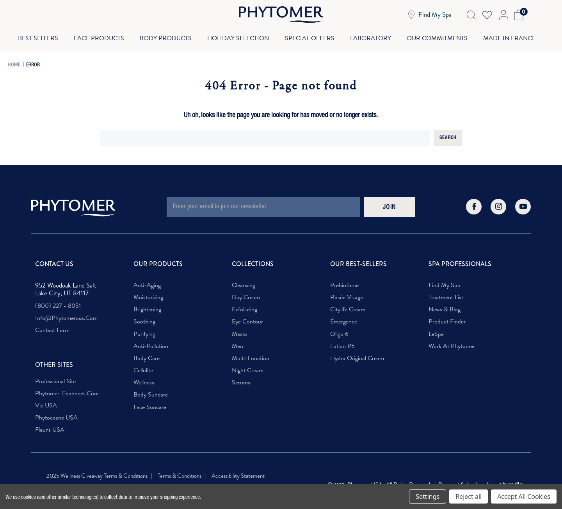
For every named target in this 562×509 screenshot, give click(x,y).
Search (447, 133)
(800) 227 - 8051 (58, 301)
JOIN (389, 203)
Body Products (164, 36)
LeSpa (436, 329)
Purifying (144, 329)
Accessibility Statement (238, 471)
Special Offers (310, 36)
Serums (241, 378)
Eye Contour (247, 317)
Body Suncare (150, 390)
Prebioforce (344, 280)
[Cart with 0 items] (517, 14)
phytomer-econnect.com (67, 389)
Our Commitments (439, 36)
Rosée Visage (346, 292)
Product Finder (447, 317)
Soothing (144, 317)
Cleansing (243, 280)
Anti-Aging (147, 280)
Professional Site (55, 376)
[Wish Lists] (487, 14)
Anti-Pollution (150, 341)
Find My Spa (444, 280)
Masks (239, 329)
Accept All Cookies (523, 496)
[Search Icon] (471, 15)
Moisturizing (148, 292)
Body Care (146, 353)
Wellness (143, 378)
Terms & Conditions (179, 471)
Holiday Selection (238, 36)
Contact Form (52, 325)
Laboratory (371, 36)
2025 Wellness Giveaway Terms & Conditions (97, 471)
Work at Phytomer (452, 341)
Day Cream (246, 292)
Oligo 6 (339, 329)
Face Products (97, 36)
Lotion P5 (342, 341)
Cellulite (143, 366)
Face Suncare (149, 402)
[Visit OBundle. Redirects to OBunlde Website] (511, 480)
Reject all (468, 496)
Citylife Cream (347, 305)
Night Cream (247, 366)
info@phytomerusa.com (66, 313)
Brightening (147, 305)
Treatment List (446, 292)
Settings (427, 496)
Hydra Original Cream (357, 353)
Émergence (343, 317)
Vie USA (46, 401)
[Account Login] (502, 14)
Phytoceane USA (56, 413)
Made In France (512, 36)
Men (237, 341)
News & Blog (445, 305)
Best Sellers (35, 36)
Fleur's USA (49, 425)
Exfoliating (244, 305)
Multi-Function (250, 353)
